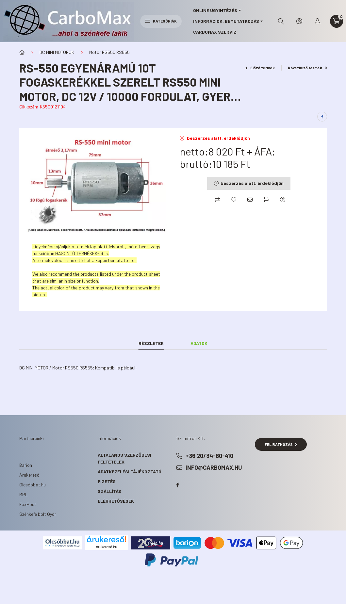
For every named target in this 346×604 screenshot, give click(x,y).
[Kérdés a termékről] (282, 199)
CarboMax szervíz (215, 32)
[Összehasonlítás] (217, 199)
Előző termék (260, 67)
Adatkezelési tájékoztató (129, 471)
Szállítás (109, 491)
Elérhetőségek (116, 501)
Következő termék (307, 67)
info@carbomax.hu (214, 467)
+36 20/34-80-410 (209, 455)
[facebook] (322, 117)
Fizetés (107, 481)
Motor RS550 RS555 (109, 52)
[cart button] (336, 21)
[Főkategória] (22, 52)
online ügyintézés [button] (215, 10)
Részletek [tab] (151, 343)
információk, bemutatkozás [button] (226, 21)
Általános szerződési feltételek (124, 458)
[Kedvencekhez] (233, 199)
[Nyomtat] (266, 199)
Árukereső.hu (106, 547)
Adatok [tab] (198, 343)
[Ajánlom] (249, 199)
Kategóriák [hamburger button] (161, 21)
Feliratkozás (281, 444)
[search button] (281, 21)
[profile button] (317, 21)
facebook (177, 485)
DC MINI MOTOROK (57, 52)
